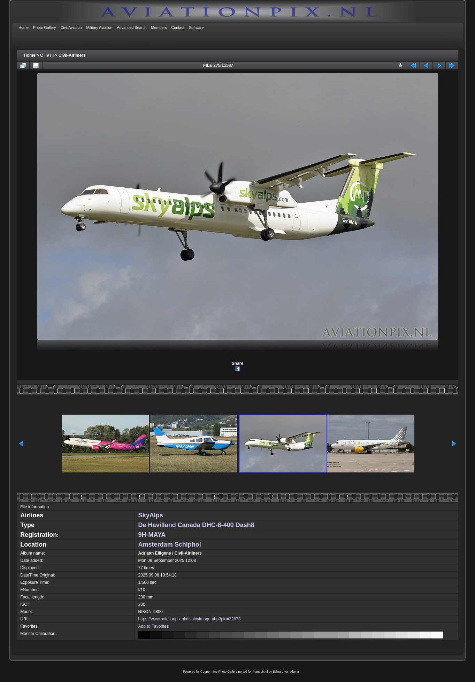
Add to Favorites (153, 626)
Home (29, 55)
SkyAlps (150, 515)
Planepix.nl (260, 671)
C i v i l (47, 55)
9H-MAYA (152, 534)
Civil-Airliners (72, 55)
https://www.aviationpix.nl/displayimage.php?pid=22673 (189, 619)
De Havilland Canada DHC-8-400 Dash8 (196, 525)
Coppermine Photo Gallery (218, 671)
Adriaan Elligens (154, 553)
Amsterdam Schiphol (169, 544)
